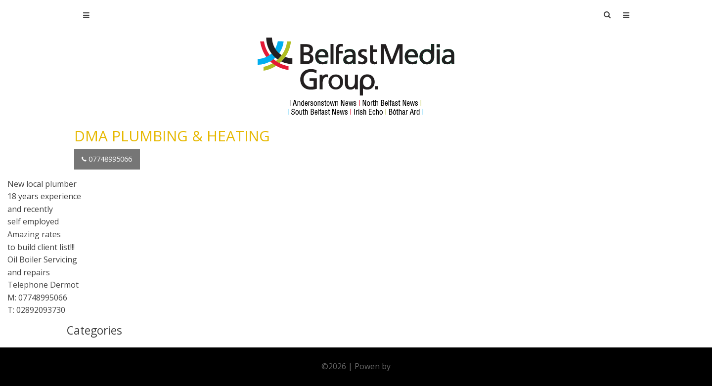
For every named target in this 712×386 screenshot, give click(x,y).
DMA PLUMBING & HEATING (172, 136)
